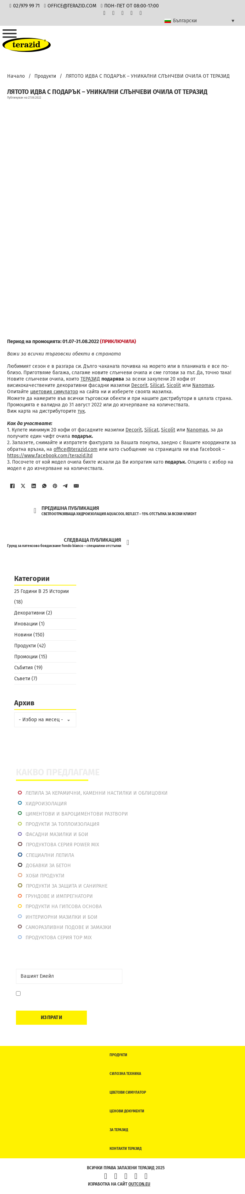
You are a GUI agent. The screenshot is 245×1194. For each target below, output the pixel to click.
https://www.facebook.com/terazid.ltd (50, 456)
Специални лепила (50, 855)
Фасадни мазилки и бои (57, 834)
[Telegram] (65, 486)
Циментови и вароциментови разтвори (77, 814)
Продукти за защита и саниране (66, 886)
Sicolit (174, 385)
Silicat (157, 385)
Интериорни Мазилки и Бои (62, 917)
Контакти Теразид (125, 1149)
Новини (23, 635)
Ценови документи (127, 1111)
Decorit (139, 385)
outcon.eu (139, 1184)
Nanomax (203, 385)
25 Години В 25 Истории (41, 591)
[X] (23, 486)
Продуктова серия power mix (62, 845)
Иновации (26, 624)
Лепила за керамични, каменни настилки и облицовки (97, 793)
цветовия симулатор (54, 392)
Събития (23, 668)
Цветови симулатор (128, 1092)
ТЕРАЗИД (90, 379)
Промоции (26, 657)
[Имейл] (76, 486)
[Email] (69, 976)
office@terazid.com (76, 449)
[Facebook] (12, 486)
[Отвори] (9, 33)
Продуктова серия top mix (59, 938)
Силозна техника (125, 1074)
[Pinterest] (55, 486)
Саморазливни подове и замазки (68, 927)
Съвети (22, 679)
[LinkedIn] (33, 486)
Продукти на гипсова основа (64, 907)
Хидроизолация (46, 804)
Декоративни (29, 613)
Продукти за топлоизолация (62, 824)
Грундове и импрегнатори (59, 896)
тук (81, 411)
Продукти (45, 76)
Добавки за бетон (48, 866)
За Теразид (119, 1130)
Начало (16, 76)
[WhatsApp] (44, 486)
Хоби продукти (45, 876)
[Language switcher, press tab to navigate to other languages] (199, 21)
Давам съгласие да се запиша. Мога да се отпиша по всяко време (69, 997)
